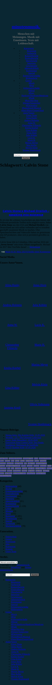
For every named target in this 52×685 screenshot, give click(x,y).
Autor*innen (28, 113)
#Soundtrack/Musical (31, 108)
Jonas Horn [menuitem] (16, 661)
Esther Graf (31, 463)
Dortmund (43, 461)
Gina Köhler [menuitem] (16, 659)
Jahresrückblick (31, 68)
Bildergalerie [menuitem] (17, 609)
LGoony (24, 468)
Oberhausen (17, 471)
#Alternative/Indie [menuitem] (19, 619)
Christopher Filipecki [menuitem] (20, 654)
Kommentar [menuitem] (16, 602)
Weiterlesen (35, 247)
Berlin (36, 458)
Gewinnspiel (31, 66)
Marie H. (32, 140)
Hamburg (29, 466)
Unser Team (31, 115)
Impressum (10, 541)
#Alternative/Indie (31, 88)
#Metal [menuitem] (14, 622)
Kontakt (9, 549)
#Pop (31, 85)
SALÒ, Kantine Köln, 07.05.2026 (20, 447)
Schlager (24, 471)
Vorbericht (31, 53)
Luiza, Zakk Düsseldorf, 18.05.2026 (22, 440)
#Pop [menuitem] (13, 617)
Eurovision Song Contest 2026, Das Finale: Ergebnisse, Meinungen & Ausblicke (25, 443)
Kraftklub (3, 468)
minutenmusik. (26, 26)
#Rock (32, 83)
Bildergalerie (31, 78)
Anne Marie (4, 458)
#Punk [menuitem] (14, 627)
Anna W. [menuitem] (15, 652)
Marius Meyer (31, 143)
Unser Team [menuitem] (16, 644)
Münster (9, 471)
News (8, 513)
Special (31, 73)
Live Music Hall (40, 468)
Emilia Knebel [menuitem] (17, 656)
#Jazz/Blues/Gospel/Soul (32, 110)
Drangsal (3, 463)
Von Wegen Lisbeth (19, 473)
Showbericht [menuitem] (16, 592)
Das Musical (29, 461)
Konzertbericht (31, 56)
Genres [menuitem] (9, 612)
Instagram (43, 466)
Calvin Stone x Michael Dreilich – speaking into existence (26, 212)
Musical (49, 468)
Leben (8, 508)
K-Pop (49, 466)
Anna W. (31, 123)
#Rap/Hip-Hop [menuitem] (17, 629)
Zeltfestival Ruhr (5, 476)
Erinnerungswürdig (31, 76)
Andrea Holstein (31, 120)
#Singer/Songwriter (31, 103)
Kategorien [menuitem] (10, 579)
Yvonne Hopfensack (31, 150)
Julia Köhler (31, 135)
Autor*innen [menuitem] (11, 642)
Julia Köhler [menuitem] (16, 664)
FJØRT (23, 466)
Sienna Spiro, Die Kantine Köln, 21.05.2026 (25, 435)
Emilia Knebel (31, 128)
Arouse (28, 567)
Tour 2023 (38, 471)
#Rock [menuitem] (14, 614)
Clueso (22, 461)
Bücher (9, 489)
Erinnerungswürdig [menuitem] (19, 607)
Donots (36, 461)
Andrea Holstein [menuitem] (18, 649)
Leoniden (18, 468)
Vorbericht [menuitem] (15, 584)
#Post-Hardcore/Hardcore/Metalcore (34, 94)
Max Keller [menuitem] (16, 674)
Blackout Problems (45, 458)
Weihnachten (31, 473)
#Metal (31, 90)
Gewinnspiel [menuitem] (16, 597)
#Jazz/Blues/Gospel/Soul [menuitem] (22, 639)
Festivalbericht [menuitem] (17, 589)
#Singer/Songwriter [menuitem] (19, 632)
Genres (29, 80)
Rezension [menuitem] (15, 582)
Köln (8, 468)
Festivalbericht (31, 58)
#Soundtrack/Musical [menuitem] (20, 637)
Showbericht (31, 61)
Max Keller (31, 145)
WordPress (16, 567)
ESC (25, 463)
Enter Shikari (18, 463)
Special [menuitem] (14, 604)
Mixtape (9, 511)
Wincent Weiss (41, 473)
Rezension (31, 51)
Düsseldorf (10, 463)
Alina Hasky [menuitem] (16, 647)
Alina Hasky (31, 118)
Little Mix (31, 468)
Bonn (12, 461)
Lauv (12, 468)
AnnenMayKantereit (15, 458)
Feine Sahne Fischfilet (13, 466)
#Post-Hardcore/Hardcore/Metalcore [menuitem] (27, 624)
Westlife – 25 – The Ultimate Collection (23, 437)
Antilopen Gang (28, 458)
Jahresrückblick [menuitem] (18, 599)
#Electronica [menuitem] (16, 634)
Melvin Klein (32, 148)
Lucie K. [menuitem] (15, 666)
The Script (31, 471)
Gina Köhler (31, 130)
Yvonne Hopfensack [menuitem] (20, 679)
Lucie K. (31, 138)
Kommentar (31, 71)
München (3, 471)
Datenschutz (11, 536)
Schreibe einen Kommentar (38, 252)
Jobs (7, 544)
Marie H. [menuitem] (15, 669)
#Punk (31, 98)
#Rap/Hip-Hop (31, 100)
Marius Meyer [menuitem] (17, 671)
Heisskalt (36, 466)
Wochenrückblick (13, 526)
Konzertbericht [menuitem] (17, 587)
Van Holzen (8, 473)
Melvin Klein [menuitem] (17, 676)
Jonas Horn (31, 133)
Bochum (7, 461)
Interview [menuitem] (15, 594)
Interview (31, 63)
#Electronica (31, 105)
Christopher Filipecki (31, 125)
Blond (2, 461)
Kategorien (29, 48)
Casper (17, 461)
